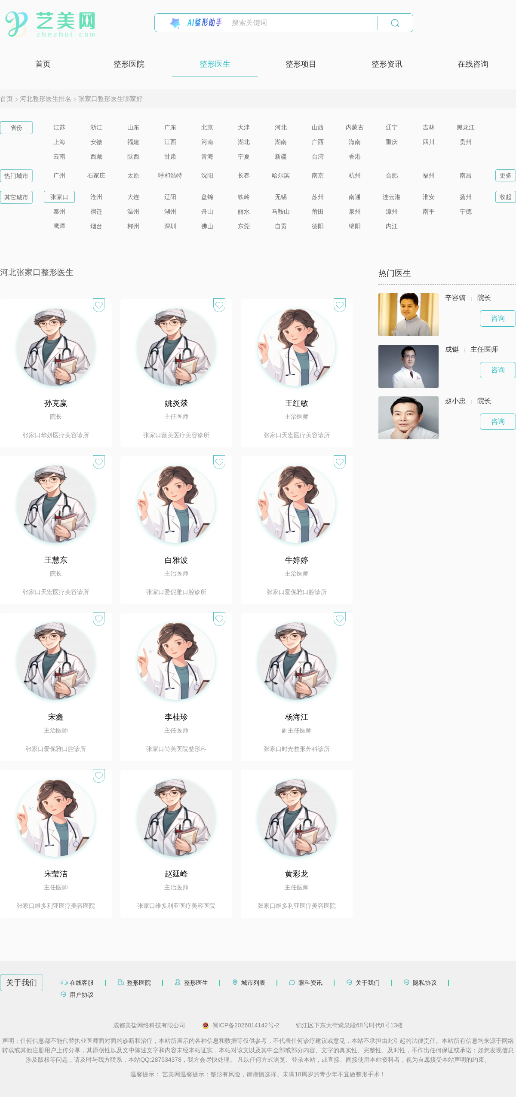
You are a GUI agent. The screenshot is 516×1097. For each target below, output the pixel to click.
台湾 (318, 156)
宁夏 (244, 156)
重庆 (392, 141)
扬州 (466, 196)
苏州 (318, 196)
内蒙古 (355, 127)
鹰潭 (59, 226)
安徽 (96, 141)
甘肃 (170, 156)
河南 (207, 141)
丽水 (244, 211)
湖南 (281, 141)
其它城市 (16, 197)
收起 (506, 196)
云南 (59, 156)
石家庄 (96, 175)
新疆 (281, 156)
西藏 (96, 156)
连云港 (392, 196)
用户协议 (82, 994)
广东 (170, 127)
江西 (170, 141)
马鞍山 (281, 211)
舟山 (207, 211)
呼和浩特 (170, 175)
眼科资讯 (310, 982)
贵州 (466, 141)
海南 (355, 141)
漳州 (392, 211)
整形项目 (301, 64)
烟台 (96, 226)
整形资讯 (387, 64)
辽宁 (392, 127)
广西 (318, 141)
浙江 (96, 127)
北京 (207, 127)
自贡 (281, 226)
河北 (281, 127)
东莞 (244, 226)
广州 (59, 175)
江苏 (59, 127)
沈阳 (207, 175)
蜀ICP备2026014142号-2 (241, 1025)
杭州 (355, 175)
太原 (133, 175)
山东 (133, 127)
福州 (429, 175)
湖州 (170, 211)
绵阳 (355, 226)
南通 (355, 196)
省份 (16, 127)
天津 (244, 127)
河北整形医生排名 (45, 98)
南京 (318, 175)
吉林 (429, 127)
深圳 (170, 226)
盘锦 (207, 196)
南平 (429, 211)
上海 (59, 141)
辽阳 (170, 196)
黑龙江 (466, 127)
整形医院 (129, 64)
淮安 (429, 196)
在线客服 (82, 982)
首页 (43, 64)
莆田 (318, 211)
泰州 (59, 211)
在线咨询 (473, 64)
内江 (392, 226)
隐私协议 (425, 982)
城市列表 (253, 982)
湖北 (244, 141)
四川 (429, 141)
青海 (207, 156)
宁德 (466, 211)
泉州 (355, 211)
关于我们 (368, 982)
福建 (133, 141)
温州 (133, 211)
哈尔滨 (281, 175)
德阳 (318, 226)
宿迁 (96, 211)
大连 (133, 196)
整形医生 (215, 64)
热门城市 (16, 175)
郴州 (133, 226)
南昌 (466, 175)
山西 (318, 127)
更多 (506, 175)
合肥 (392, 175)
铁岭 (244, 196)
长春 (244, 175)
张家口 (59, 196)
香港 (355, 156)
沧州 (96, 196)
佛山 (207, 226)
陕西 (133, 156)
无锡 (281, 196)
